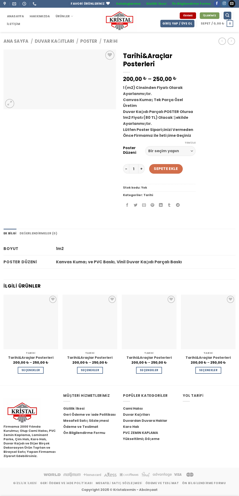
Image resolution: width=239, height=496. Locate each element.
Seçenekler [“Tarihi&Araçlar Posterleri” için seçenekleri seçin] (30, 370)
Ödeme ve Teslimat (80, 426)
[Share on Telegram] (178, 205)
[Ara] (228, 15)
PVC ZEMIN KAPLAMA (140, 432)
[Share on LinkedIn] (161, 205)
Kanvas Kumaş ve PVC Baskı (85, 262)
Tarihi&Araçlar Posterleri (30, 357)
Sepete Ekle (166, 168)
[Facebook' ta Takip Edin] (217, 3)
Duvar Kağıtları (54, 41)
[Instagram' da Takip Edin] (224, 3)
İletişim (13, 24)
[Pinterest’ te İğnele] (152, 205)
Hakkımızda (40, 16)
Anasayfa (15, 16)
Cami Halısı (133, 408)
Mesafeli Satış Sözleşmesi (86, 420)
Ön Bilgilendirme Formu (191, 4)
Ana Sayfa (16, 41)
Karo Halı (131, 426)
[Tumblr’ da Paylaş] (169, 205)
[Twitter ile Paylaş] (136, 205)
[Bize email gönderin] (231, 3)
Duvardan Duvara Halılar (145, 420)
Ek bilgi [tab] (10, 233)
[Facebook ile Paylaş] (127, 205)
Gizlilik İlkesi (156, 4)
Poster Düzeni (129, 150)
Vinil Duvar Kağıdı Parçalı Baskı (149, 262)
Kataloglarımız (128, 4)
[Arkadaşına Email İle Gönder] (144, 205)
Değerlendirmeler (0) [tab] (38, 233)
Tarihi (110, 41)
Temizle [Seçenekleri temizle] (190, 142)
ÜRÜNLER (64, 16)
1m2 (60, 248)
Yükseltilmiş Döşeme (141, 438)
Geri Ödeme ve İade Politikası (89, 414)
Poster (88, 41)
